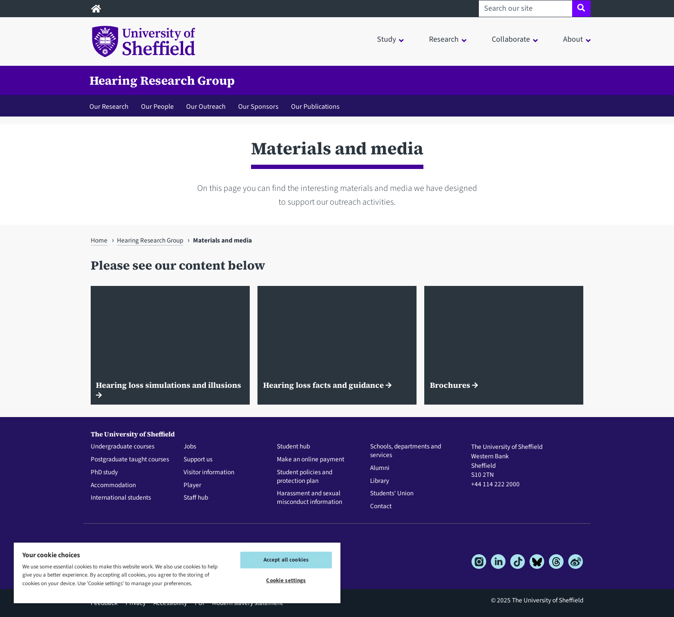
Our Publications (315, 106)
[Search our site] (525, 8)
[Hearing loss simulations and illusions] (170, 345)
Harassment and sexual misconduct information (309, 497)
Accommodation (113, 485)
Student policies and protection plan (304, 476)
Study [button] (386, 39)
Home (99, 240)
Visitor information (209, 472)
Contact (381, 506)
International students (121, 498)
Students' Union (392, 493)
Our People (157, 106)
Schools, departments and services (405, 451)
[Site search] (581, 8)
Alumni (379, 468)
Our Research (109, 106)
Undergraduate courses (122, 446)
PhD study (104, 472)
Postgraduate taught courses (130, 459)
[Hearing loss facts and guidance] (337, 345)
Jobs (190, 446)
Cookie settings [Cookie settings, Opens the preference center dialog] (286, 580)
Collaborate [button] (511, 39)
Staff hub (196, 498)
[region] (177, 572)
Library (379, 481)
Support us (198, 459)
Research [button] (444, 39)
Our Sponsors (258, 106)
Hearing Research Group (162, 80)
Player (192, 485)
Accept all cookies (286, 560)
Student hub (293, 446)
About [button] (573, 39)
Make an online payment (310, 459)
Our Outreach (206, 106)
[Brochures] (503, 345)
